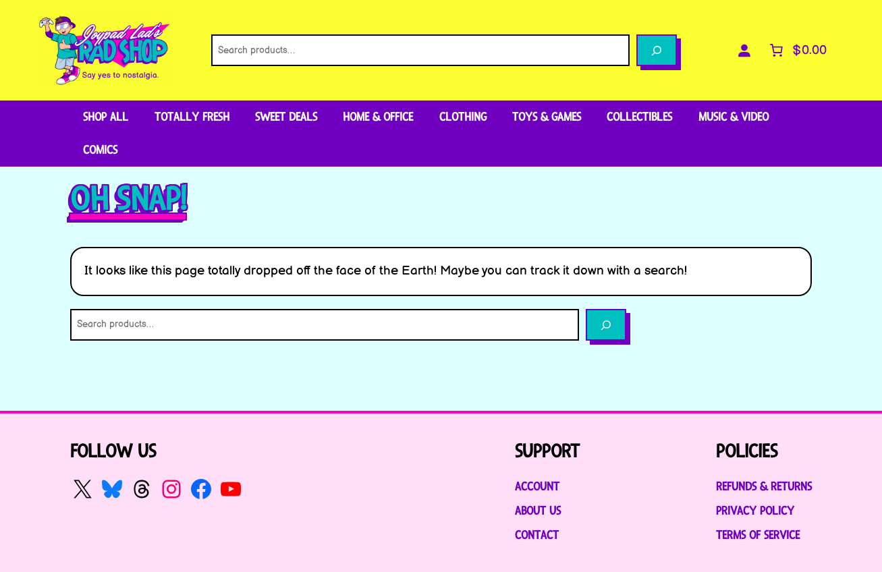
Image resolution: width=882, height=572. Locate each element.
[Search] (656, 50)
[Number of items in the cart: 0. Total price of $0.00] (796, 50)
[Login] (743, 50)
